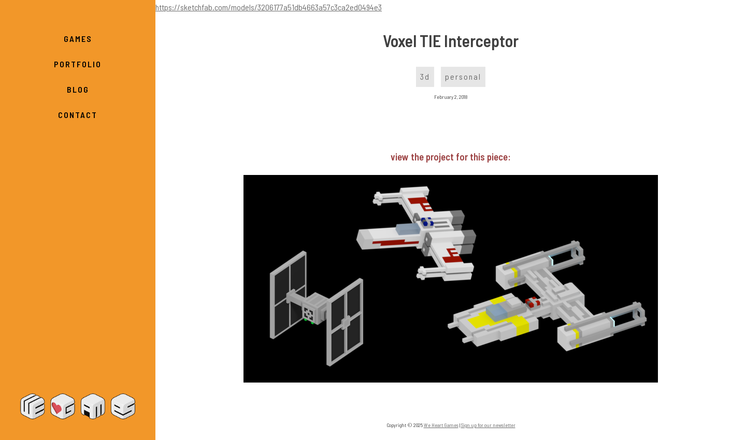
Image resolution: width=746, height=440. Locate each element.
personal (463, 76)
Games (78, 38)
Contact (77, 115)
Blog (78, 89)
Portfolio (78, 64)
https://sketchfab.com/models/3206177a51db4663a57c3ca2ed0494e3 (268, 7)
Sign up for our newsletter (488, 425)
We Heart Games (77, 406)
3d (425, 76)
